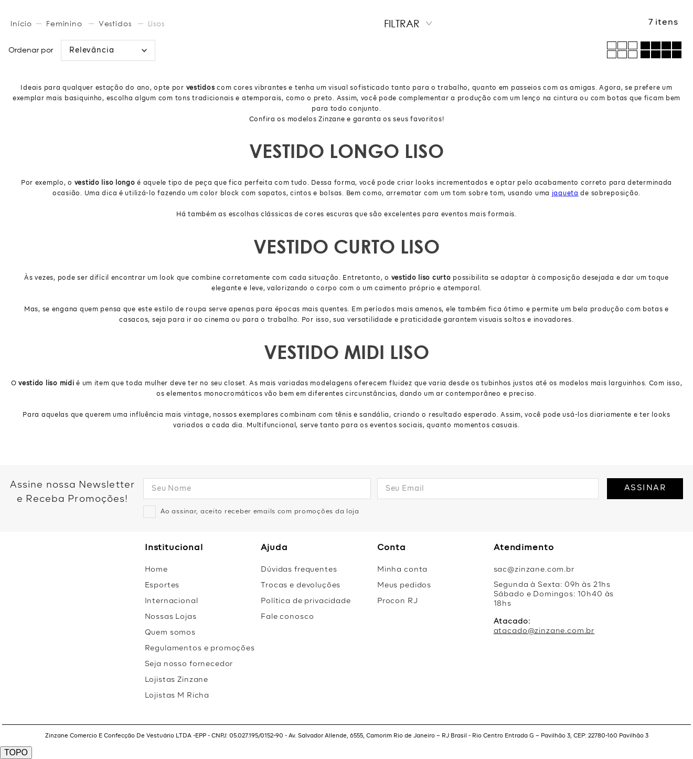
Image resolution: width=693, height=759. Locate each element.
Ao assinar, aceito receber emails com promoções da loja (260, 512)
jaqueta (565, 194)
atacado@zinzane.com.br (544, 631)
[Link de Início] (22, 23)
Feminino (64, 23)
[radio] (661, 50)
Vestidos (115, 23)
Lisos (156, 23)
